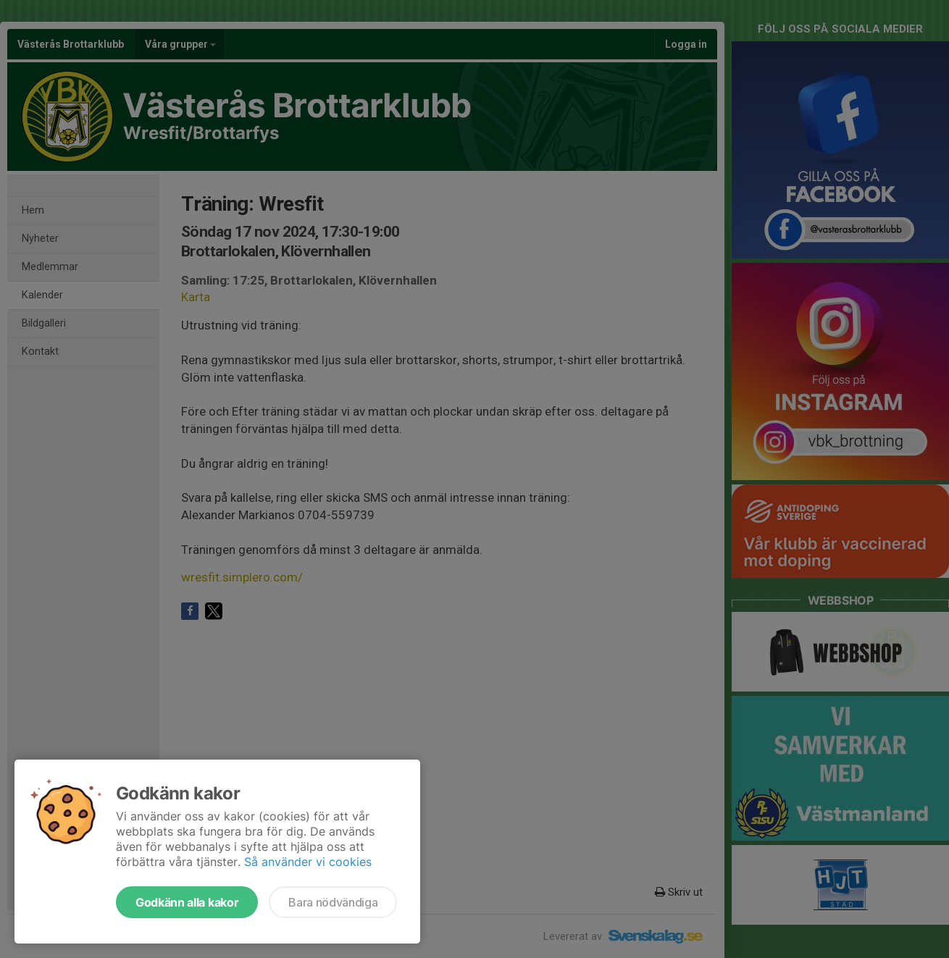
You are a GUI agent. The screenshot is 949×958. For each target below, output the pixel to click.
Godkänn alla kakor (186, 902)
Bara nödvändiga (332, 902)
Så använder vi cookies (308, 861)
